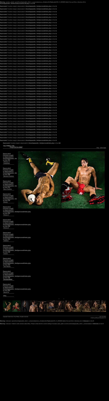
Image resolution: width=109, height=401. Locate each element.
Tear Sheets (7, 266)
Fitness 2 (6, 228)
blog (98, 147)
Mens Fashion (7, 189)
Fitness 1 (6, 215)
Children (6, 240)
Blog (4, 295)
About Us (6, 292)
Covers (5, 253)
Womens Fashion (8, 176)
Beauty (5, 202)
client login (103, 147)
